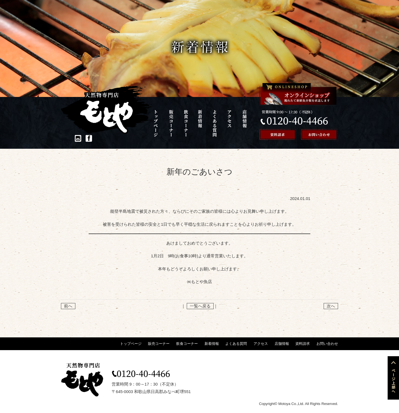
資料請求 (302, 344)
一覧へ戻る (200, 306)
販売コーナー (173, 123)
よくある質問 (215, 123)
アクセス (229, 123)
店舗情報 (244, 123)
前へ (68, 306)
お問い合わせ (327, 344)
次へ (331, 306)
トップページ (159, 123)
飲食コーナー (187, 123)
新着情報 (201, 123)
